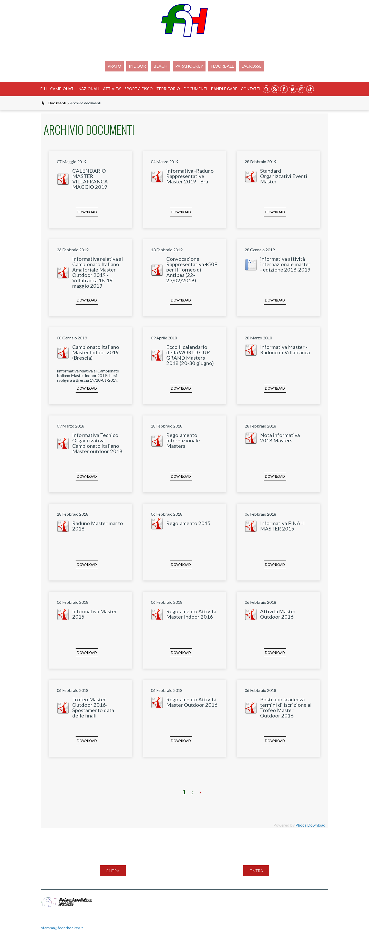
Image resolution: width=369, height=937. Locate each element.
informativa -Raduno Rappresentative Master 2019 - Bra (190, 176)
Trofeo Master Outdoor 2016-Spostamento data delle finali (93, 707)
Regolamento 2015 (188, 523)
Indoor (137, 66)
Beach (160, 66)
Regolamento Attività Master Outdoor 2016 (192, 702)
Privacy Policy (245, 900)
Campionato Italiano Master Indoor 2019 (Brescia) (95, 352)
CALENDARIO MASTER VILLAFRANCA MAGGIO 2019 (90, 179)
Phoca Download (310, 825)
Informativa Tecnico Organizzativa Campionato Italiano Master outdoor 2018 (97, 443)
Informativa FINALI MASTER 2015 (282, 526)
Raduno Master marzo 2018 (97, 526)
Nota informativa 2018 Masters (280, 437)
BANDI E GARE (224, 88)
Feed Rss (220, 900)
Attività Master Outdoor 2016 (278, 614)
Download (87, 212)
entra (112, 870)
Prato (114, 66)
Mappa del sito (174, 900)
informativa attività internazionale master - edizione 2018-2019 (285, 264)
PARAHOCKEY (189, 66)
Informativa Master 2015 (94, 614)
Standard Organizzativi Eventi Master (283, 176)
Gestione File (172, 905)
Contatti (250, 88)
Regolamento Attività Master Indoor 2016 (191, 614)
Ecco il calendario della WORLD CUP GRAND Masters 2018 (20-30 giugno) (190, 355)
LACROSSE (251, 66)
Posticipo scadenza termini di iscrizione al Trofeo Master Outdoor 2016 (286, 707)
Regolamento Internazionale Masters (183, 440)
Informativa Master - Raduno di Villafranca (285, 349)
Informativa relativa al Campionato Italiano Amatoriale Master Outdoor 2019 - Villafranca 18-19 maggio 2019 (97, 272)
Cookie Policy (275, 900)
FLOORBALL (222, 66)
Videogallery (304, 900)
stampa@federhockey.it (62, 927)
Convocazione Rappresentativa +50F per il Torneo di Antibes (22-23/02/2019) (191, 269)
